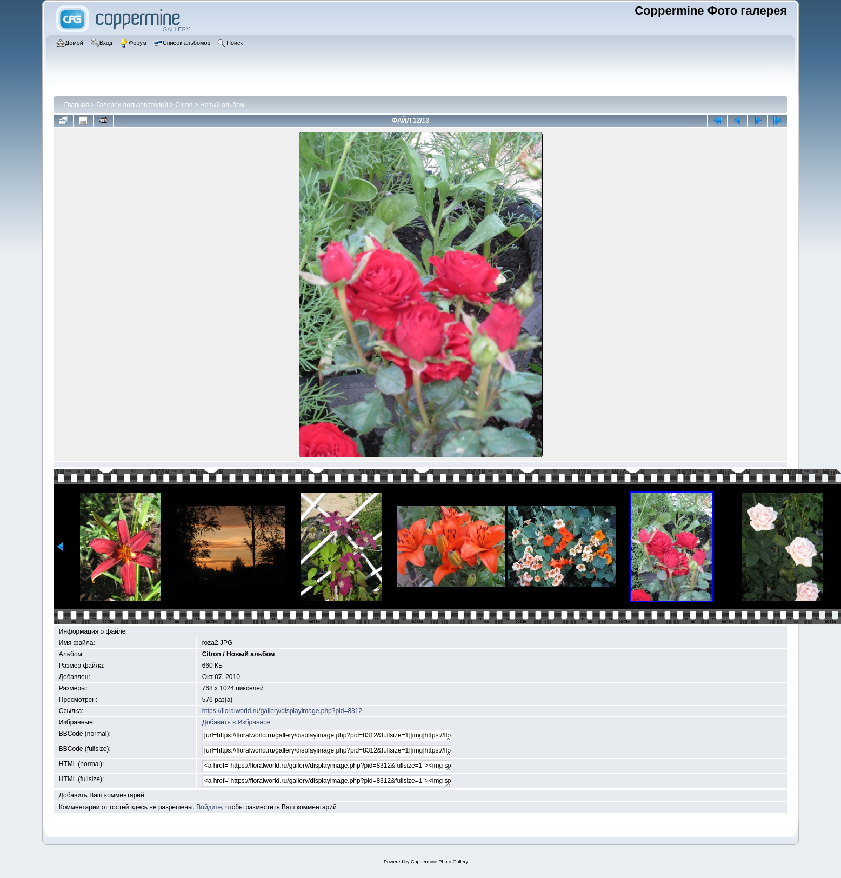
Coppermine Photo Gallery (439, 861)
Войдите (209, 807)
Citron (183, 105)
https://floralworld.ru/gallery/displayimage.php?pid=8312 (282, 711)
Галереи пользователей (132, 105)
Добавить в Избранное (236, 722)
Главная (76, 105)
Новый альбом (222, 105)
